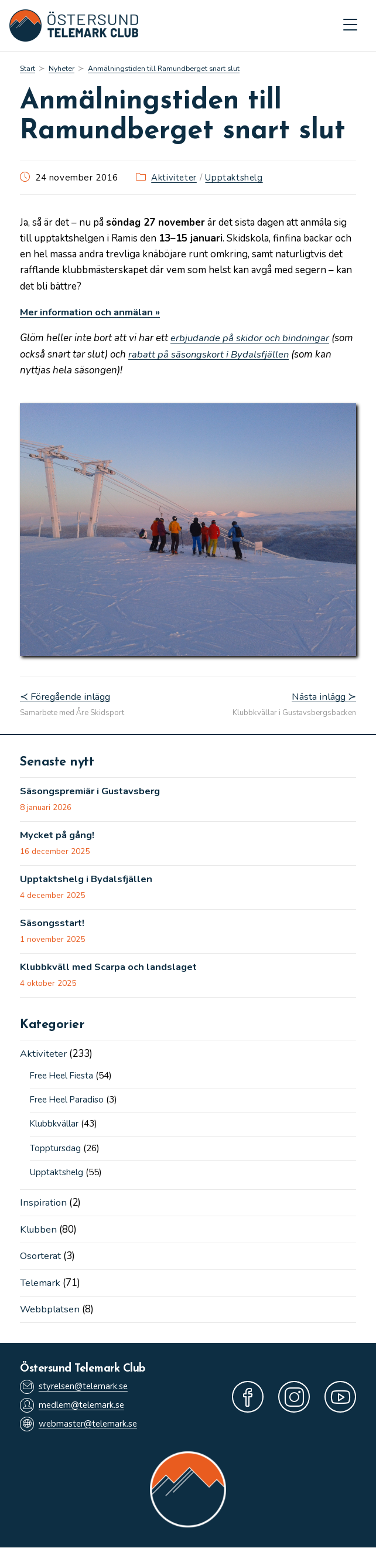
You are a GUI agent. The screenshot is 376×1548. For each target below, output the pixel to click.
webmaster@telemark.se (80, 1424)
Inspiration (44, 1203)
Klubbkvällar (54, 1125)
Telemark (40, 1283)
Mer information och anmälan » (93, 312)
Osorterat (41, 1256)
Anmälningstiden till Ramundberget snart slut (165, 69)
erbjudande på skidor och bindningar (251, 338)
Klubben (39, 1230)
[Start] (27, 69)
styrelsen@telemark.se (75, 1386)
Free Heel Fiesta (64, 1078)
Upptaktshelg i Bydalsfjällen (88, 880)
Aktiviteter (174, 177)
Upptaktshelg (235, 177)
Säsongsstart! (53, 925)
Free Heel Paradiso (69, 1101)
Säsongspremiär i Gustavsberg (93, 792)
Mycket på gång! (58, 836)
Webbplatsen (50, 1309)
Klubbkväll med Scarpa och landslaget (112, 969)
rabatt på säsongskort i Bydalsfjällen (233, 354)
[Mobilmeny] (350, 25)
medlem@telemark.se (74, 1406)
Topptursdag (55, 1149)
